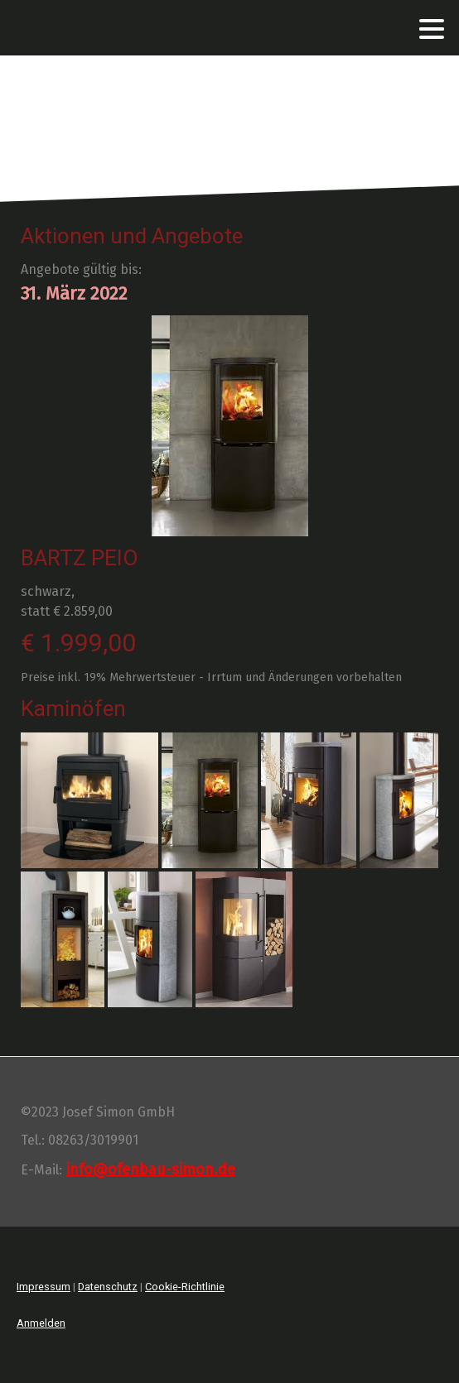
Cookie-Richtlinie (185, 1286)
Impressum (43, 1286)
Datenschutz (108, 1286)
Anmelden (41, 1323)
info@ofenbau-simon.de (150, 1169)
